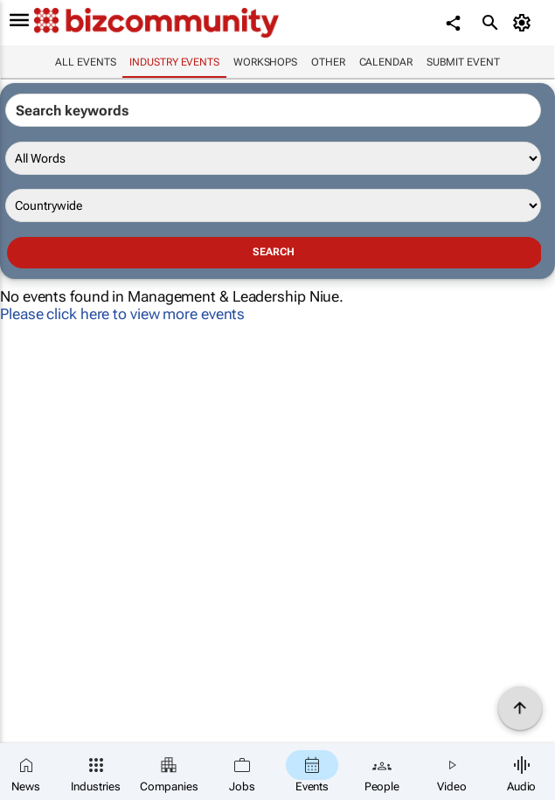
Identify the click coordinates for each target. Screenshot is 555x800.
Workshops (265, 62)
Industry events (174, 62)
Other (328, 62)
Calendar (386, 62)
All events (85, 62)
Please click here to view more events (122, 314)
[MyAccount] (524, 23)
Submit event (463, 62)
